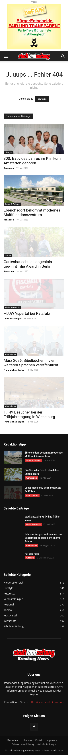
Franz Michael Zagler (14, 370)
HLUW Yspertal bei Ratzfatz (27, 313)
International (10, 354)
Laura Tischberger (13, 318)
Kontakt (39, 740)
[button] (6, 56)
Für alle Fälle (32, 553)
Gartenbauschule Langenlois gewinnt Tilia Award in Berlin (28, 264)
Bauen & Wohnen (12, 204)
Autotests (30, 557)
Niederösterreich (12, 307)
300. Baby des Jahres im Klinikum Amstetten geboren (32, 160)
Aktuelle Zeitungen (47, 744)
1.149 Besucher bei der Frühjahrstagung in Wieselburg (29, 414)
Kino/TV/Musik (32, 495)
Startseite (42, 99)
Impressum (52, 740)
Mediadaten (13, 740)
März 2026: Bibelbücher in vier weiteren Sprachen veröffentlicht (31, 362)
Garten (8, 255)
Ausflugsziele (31, 478)
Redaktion (9, 168)
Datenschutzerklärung (23, 744)
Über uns (27, 740)
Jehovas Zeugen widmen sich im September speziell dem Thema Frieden (43, 538)
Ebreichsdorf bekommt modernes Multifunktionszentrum (32, 212)
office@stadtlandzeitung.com (47, 702)
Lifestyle (8, 152)
